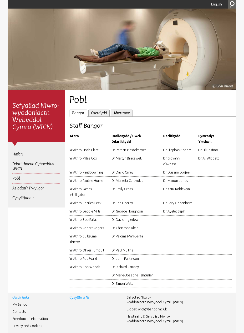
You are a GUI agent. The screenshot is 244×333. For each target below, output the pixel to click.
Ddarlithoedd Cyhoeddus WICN (33, 166)
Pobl (16, 178)
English (216, 4)
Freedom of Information (30, 319)
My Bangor (20, 304)
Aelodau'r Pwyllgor (28, 188)
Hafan (17, 154)
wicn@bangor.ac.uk (152, 309)
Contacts (19, 312)
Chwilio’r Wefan (232, 4)
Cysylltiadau (23, 197)
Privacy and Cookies (27, 326)
